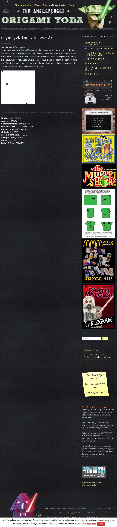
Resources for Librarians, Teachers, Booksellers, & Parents (98, 355)
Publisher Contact (91, 350)
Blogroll (87, 361)
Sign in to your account (100, 36)
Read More (91, 524)
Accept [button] (101, 524)
